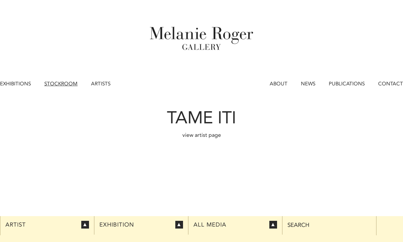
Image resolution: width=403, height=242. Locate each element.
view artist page (201, 135)
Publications (347, 84)
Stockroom (61, 84)
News (308, 84)
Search (298, 225)
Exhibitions (15, 84)
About (278, 84)
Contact (390, 84)
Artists (100, 84)
